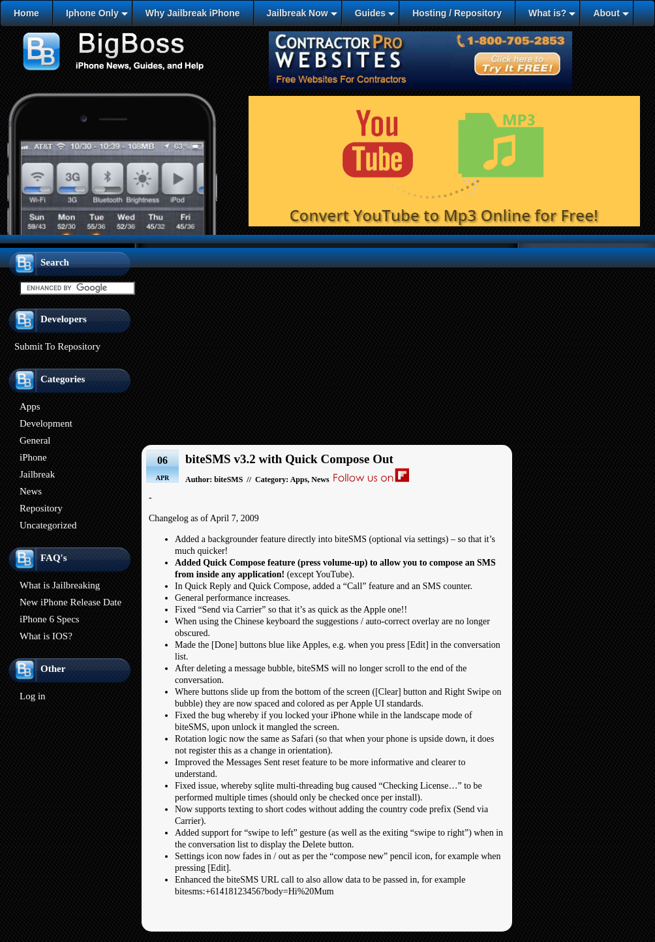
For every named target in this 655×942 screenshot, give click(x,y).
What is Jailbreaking (60, 585)
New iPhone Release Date (70, 602)
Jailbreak (37, 474)
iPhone (33, 457)
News (31, 491)
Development (46, 423)
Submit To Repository (57, 346)
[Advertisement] (327, 342)
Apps (30, 406)
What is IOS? (46, 636)
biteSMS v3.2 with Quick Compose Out (289, 459)
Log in (33, 696)
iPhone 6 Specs (50, 619)
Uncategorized (48, 525)
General (35, 440)
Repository (41, 508)
